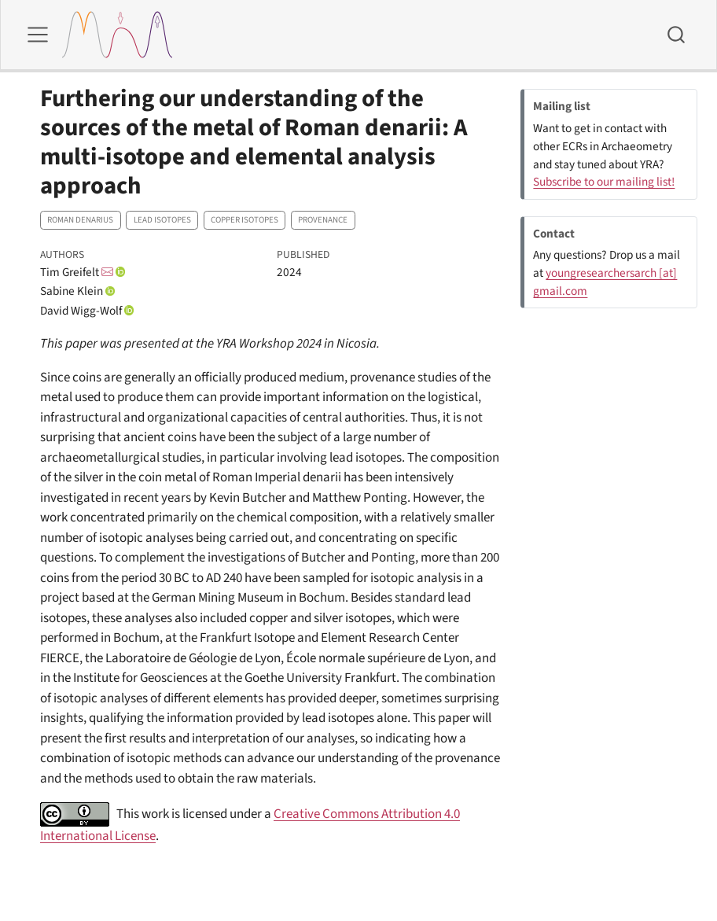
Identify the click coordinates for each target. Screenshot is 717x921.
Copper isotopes (244, 220)
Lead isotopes (162, 220)
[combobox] (677, 35)
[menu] (37, 34)
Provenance (322, 220)
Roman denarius (80, 220)
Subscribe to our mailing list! (604, 181)
